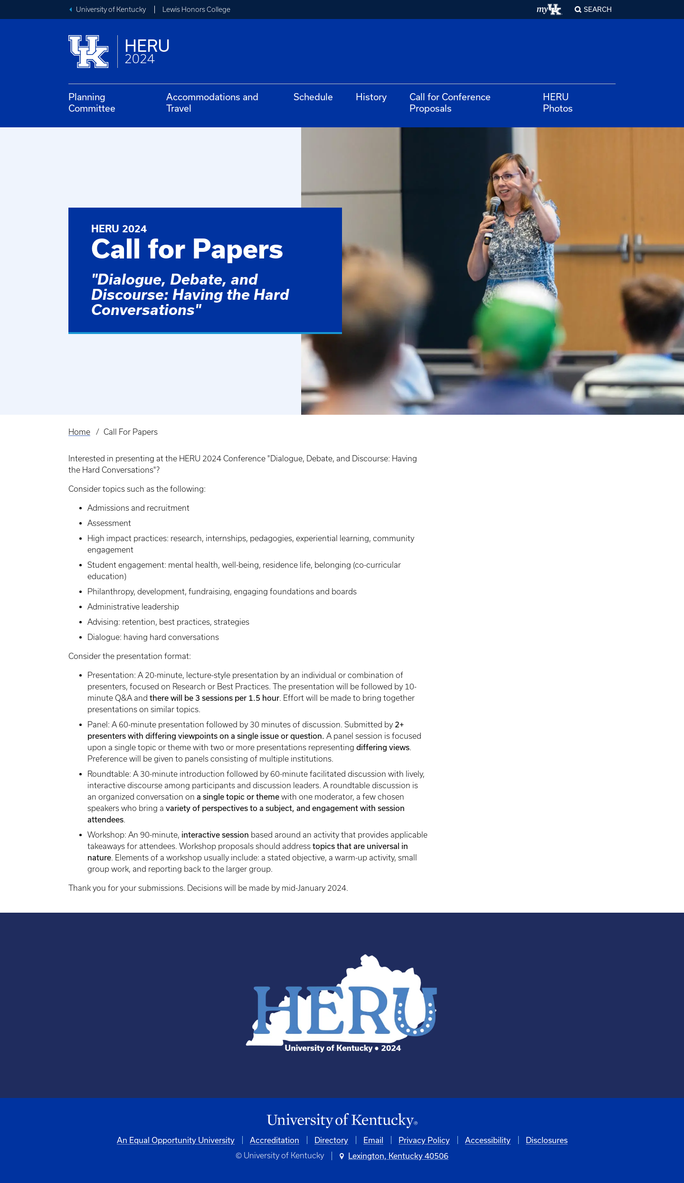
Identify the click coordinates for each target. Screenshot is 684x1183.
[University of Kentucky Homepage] (342, 1121)
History (371, 96)
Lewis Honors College (196, 9)
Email (373, 1140)
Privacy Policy (424, 1140)
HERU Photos (558, 102)
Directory (331, 1140)
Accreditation (274, 1140)
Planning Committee (91, 102)
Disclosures (547, 1140)
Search (598, 9)
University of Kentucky (111, 9)
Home (79, 432)
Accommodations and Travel (212, 102)
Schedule (313, 96)
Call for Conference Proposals (450, 102)
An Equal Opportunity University (176, 1140)
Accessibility (488, 1140)
